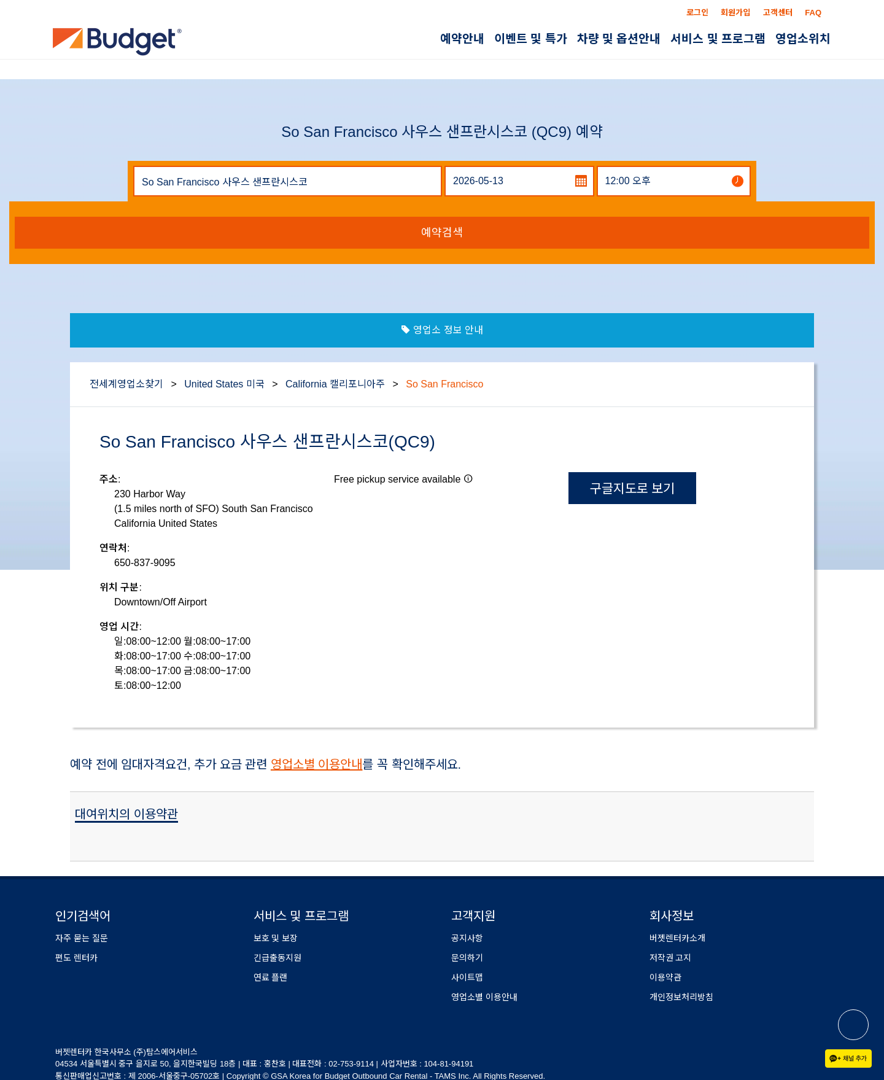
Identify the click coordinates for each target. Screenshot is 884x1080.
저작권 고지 (670, 958)
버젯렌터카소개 (677, 938)
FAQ (813, 12)
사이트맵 (467, 977)
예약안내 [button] (462, 39)
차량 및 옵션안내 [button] (619, 39)
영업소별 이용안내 (317, 764)
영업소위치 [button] (803, 39)
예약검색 (442, 233)
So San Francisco (444, 384)
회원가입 (735, 12)
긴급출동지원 (277, 958)
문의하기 (467, 958)
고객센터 (778, 12)
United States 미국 (224, 384)
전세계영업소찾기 (126, 384)
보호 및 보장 (276, 938)
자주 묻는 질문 (81, 938)
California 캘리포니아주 (335, 384)
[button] (468, 478)
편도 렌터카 (76, 958)
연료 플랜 (271, 977)
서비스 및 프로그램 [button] (718, 39)
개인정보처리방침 (681, 997)
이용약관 (665, 977)
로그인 (697, 12)
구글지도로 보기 (632, 488)
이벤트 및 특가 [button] (530, 39)
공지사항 (467, 938)
